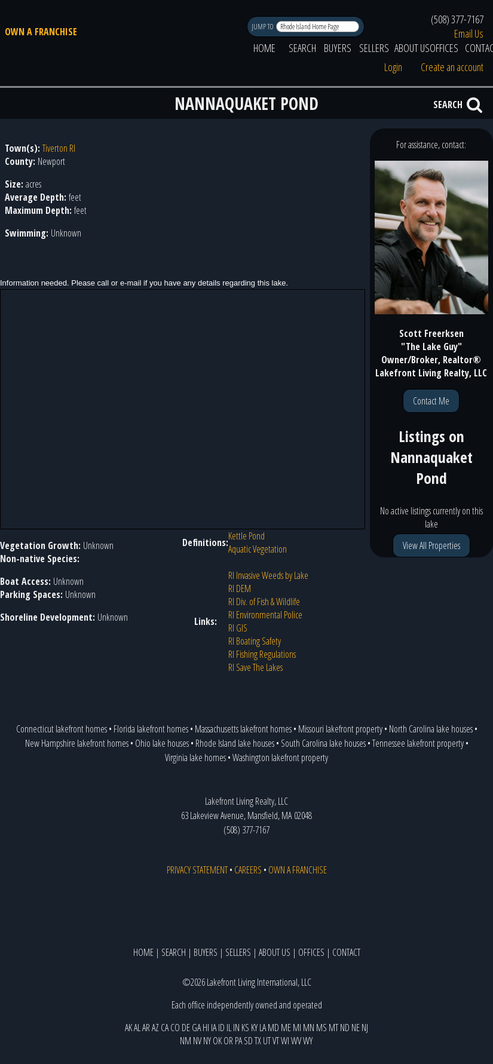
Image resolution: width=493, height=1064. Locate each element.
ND (345, 1027)
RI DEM (239, 588)
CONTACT (346, 952)
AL (137, 1027)
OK (217, 1040)
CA (165, 1027)
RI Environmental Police (265, 614)
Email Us (468, 33)
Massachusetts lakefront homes (243, 728)
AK (128, 1027)
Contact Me (431, 400)
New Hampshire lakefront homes (76, 743)
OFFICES (444, 48)
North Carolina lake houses (431, 728)
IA (213, 1027)
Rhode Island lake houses (234, 743)
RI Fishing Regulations (262, 654)
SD (248, 1040)
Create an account (452, 67)
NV (197, 1040)
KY (254, 1027)
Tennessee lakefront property (418, 743)
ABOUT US (412, 48)
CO (175, 1027)
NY (207, 1040)
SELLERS (374, 48)
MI (297, 1027)
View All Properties (431, 545)
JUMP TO (263, 27)
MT (333, 1027)
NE (355, 1027)
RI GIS (237, 627)
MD (273, 1027)
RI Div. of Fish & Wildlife (264, 601)
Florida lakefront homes (151, 728)
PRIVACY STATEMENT (197, 869)
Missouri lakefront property (340, 728)
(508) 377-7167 (457, 19)
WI (285, 1040)
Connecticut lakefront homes (61, 728)
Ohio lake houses (162, 743)
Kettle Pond (246, 535)
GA (196, 1027)
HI (206, 1027)
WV (296, 1040)
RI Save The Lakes (255, 667)
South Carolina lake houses (323, 743)
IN (236, 1027)
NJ (365, 1027)
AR (146, 1027)
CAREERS (248, 869)
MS (321, 1027)
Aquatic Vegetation (257, 549)
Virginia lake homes (195, 757)
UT (267, 1040)
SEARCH (302, 48)
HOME (264, 48)
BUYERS (337, 48)
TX (258, 1040)
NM (185, 1040)
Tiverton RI (58, 148)
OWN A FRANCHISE (41, 31)
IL (228, 1027)
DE (186, 1027)
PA (238, 1040)
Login (393, 67)
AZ (155, 1027)
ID (221, 1027)
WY (308, 1040)
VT (275, 1040)
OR (228, 1040)
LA (262, 1027)
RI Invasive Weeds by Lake (268, 575)
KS (245, 1027)
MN (308, 1027)
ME (286, 1027)
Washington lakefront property (280, 757)
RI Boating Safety (254, 641)
